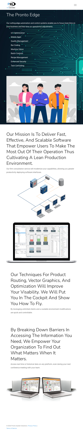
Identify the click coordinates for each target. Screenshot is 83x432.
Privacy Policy (32, 426)
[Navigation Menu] (75, 5)
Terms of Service (11, 428)
